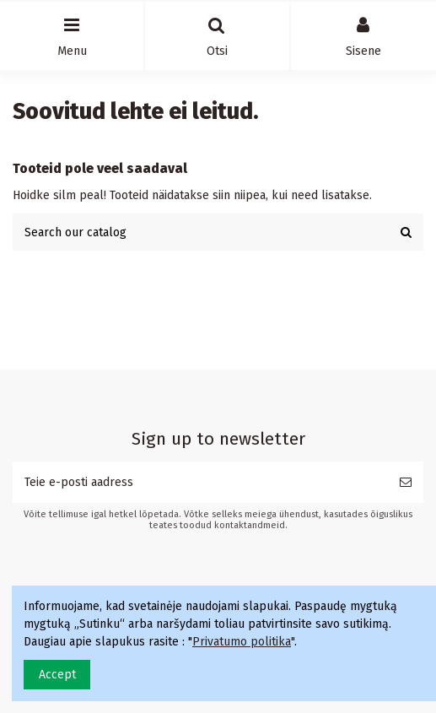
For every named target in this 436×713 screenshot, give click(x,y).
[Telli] (405, 482)
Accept (57, 674)
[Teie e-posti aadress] (200, 482)
